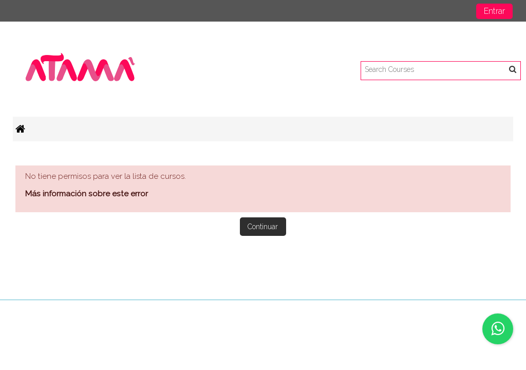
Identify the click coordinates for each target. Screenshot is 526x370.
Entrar (494, 11)
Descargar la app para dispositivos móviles (433, 310)
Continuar (263, 227)
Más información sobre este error (86, 193)
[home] (81, 70)
